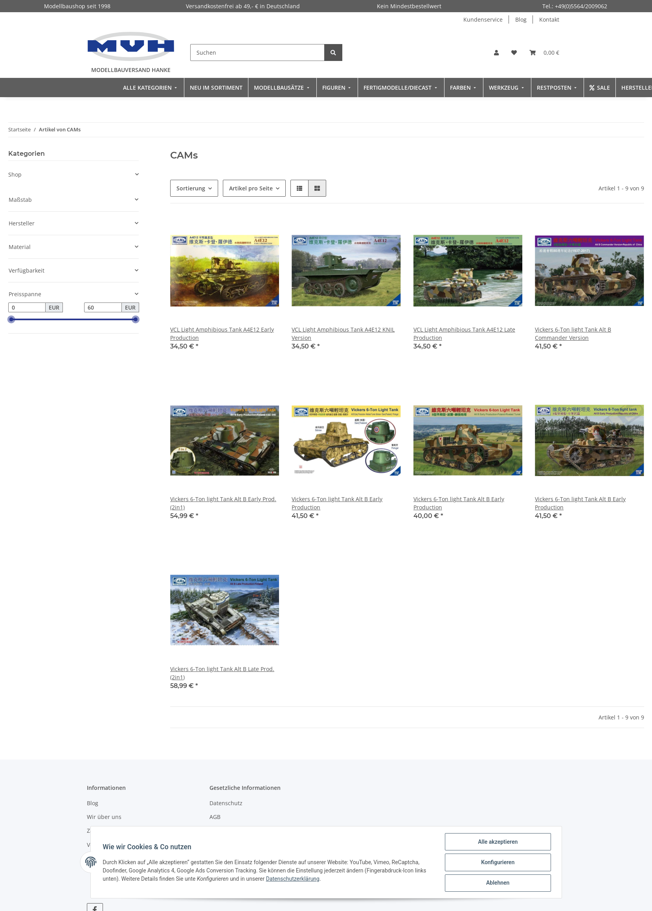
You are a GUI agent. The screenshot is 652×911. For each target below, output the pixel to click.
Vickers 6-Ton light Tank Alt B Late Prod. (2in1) (222, 673)
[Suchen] (257, 52)
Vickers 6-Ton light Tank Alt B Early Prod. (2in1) (223, 503)
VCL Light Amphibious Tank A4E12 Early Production (222, 333)
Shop (15, 174)
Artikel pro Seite (251, 188)
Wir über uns (104, 817)
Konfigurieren (497, 862)
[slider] (11, 320)
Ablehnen (497, 883)
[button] (496, 52)
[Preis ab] (27, 307)
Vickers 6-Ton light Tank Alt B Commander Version (573, 333)
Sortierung (190, 188)
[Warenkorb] (544, 52)
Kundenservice (483, 19)
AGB (214, 817)
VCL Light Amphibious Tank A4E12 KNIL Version (343, 333)
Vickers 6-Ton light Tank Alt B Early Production (337, 503)
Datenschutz (225, 803)
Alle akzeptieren (497, 842)
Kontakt (549, 19)
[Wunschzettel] (514, 52)
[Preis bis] (103, 307)
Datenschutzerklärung (293, 879)
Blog (521, 19)
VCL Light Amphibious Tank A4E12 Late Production (464, 333)
